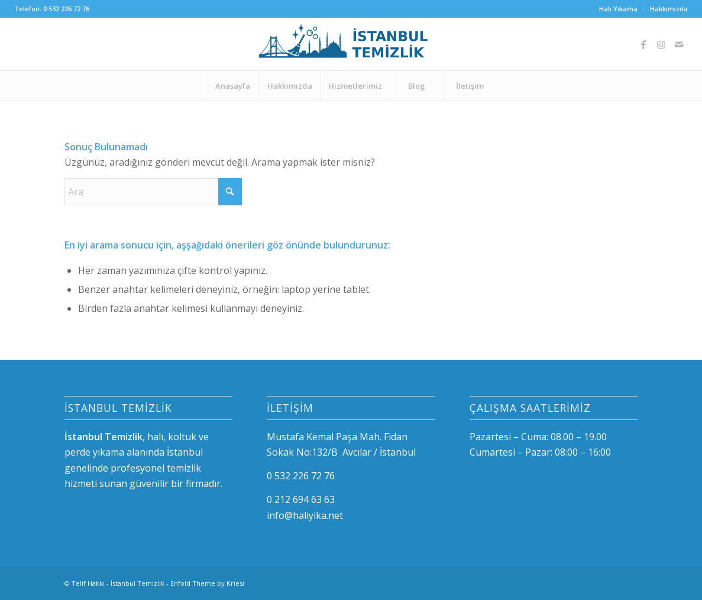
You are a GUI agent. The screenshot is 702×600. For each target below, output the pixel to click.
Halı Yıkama (618, 8)
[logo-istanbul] (351, 44)
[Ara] (153, 191)
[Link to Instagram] (661, 44)
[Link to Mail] (679, 44)
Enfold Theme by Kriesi (207, 583)
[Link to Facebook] (643, 44)
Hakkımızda (669, 8)
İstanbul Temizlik (137, 583)
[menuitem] (618, 9)
